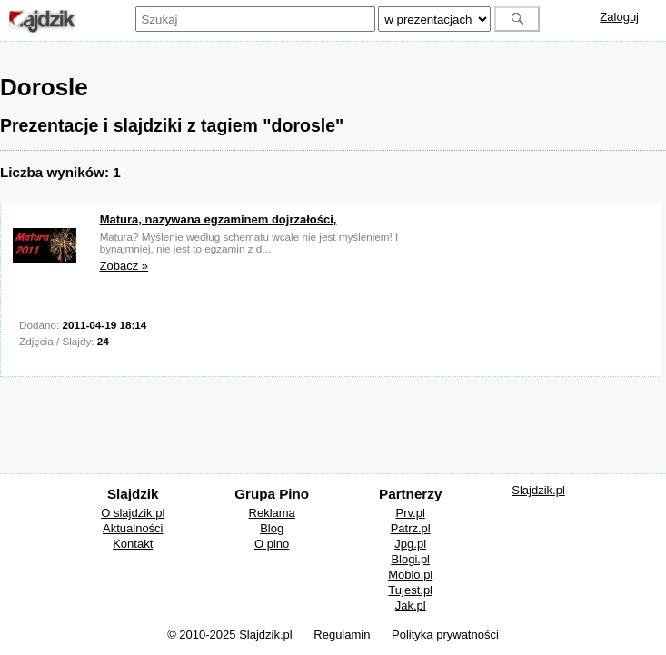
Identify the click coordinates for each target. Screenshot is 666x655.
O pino (271, 544)
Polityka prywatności (445, 634)
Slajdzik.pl (538, 490)
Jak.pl (410, 605)
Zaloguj (619, 17)
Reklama (272, 513)
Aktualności (133, 528)
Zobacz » (124, 266)
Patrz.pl (411, 528)
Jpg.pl (410, 544)
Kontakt (133, 544)
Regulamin (341, 634)
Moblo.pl (410, 574)
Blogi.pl (410, 559)
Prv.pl (410, 513)
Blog (271, 528)
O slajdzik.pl (132, 513)
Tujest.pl (410, 590)
